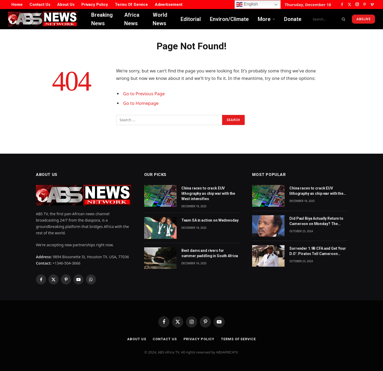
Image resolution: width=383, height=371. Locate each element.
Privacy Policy (94, 4)
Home (17, 4)
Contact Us (40, 4)
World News (160, 19)
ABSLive (363, 19)
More (264, 19)
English (247, 4)
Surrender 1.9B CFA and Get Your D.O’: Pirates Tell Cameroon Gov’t (317, 251)
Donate (292, 19)
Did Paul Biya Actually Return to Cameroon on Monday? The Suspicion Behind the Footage (316, 221)
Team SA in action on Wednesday (210, 220)
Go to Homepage (141, 103)
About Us (65, 4)
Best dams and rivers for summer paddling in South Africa (209, 253)
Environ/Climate (229, 19)
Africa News (131, 19)
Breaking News (102, 19)
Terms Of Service (131, 4)
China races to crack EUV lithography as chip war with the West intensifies (208, 193)
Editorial (191, 19)
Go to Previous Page (144, 93)
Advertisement (168, 4)
